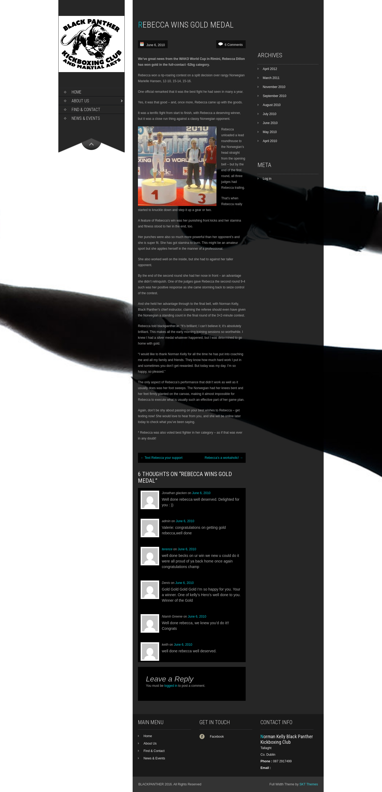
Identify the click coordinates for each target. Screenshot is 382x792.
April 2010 (270, 141)
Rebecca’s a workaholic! (224, 458)
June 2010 (270, 123)
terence (167, 549)
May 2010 (270, 132)
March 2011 (271, 78)
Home (76, 92)
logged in (170, 686)
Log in (267, 179)
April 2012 (270, 69)
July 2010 (269, 114)
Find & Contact (86, 109)
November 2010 (274, 87)
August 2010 (271, 105)
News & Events (86, 118)
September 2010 (274, 96)
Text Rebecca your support (162, 458)
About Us (80, 100)
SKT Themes (308, 784)
